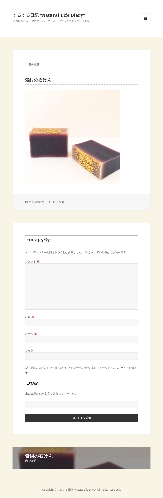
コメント (32, 261)
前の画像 (34, 64)
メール (31, 333)
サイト (29, 350)
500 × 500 (58, 202)
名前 (29, 317)
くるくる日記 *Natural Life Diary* (49, 15)
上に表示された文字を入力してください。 (51, 393)
